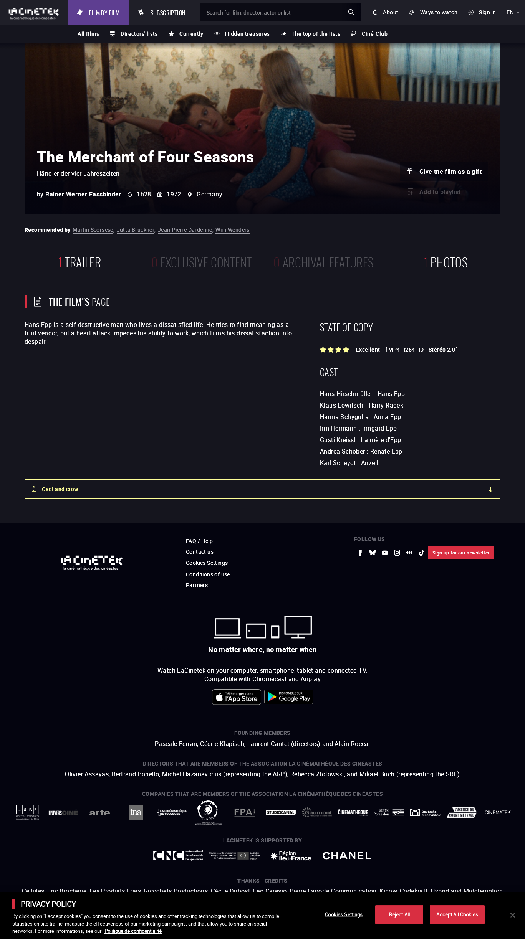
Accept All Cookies (457, 914)
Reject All (399, 914)
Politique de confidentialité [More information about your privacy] (133, 930)
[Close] (512, 915)
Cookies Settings (344, 914)
